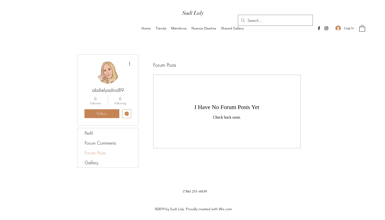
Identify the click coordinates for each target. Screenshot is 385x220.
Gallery (91, 162)
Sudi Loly (193, 13)
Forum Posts (95, 153)
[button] (362, 28)
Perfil (89, 133)
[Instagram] (326, 28)
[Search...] (275, 20)
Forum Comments (100, 143)
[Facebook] (318, 28)
